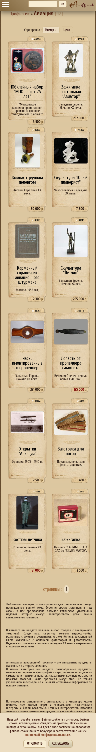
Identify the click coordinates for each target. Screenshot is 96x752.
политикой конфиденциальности (47, 735)
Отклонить (34, 744)
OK (62, 4)
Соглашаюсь (60, 744)
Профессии (20, 14)
